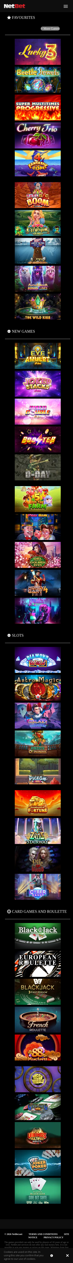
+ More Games (50, 28)
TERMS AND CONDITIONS (43, 1234)
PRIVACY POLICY (53, 1237)
